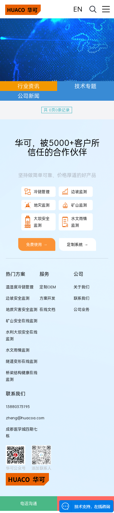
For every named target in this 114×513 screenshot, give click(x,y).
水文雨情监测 (74, 222)
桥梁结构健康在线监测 (21, 376)
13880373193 (18, 406)
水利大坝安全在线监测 (21, 335)
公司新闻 (29, 96)
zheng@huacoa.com (23, 418)
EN (77, 9)
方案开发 (47, 298)
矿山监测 (74, 205)
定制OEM (48, 287)
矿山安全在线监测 (21, 320)
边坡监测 (74, 191)
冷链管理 (37, 191)
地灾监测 (37, 205)
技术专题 (85, 86)
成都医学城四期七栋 (21, 432)
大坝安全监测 (37, 222)
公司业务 (81, 309)
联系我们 (81, 298)
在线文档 (47, 309)
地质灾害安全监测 (21, 309)
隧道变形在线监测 (21, 361)
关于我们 (81, 287)
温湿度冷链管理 (19, 287)
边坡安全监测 (17, 298)
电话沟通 (28, 503)
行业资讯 (29, 86)
